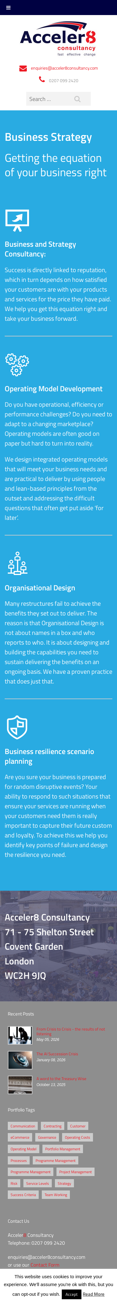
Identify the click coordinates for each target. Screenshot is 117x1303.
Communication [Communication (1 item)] (23, 1125)
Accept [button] (72, 1294)
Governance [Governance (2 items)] (47, 1137)
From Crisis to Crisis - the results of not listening (71, 1031)
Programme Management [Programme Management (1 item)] (31, 1171)
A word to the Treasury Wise (61, 1078)
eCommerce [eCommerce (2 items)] (20, 1137)
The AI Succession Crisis (57, 1054)
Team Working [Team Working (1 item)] (56, 1194)
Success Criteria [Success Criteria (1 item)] (23, 1194)
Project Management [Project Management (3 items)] (75, 1171)
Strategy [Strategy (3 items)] (64, 1183)
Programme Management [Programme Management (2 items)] (56, 1160)
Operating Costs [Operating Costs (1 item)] (77, 1137)
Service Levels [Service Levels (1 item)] (37, 1183)
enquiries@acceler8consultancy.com (64, 68)
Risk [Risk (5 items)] (14, 1183)
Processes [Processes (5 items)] (19, 1160)
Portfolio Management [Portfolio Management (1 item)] (62, 1148)
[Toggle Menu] (8, 7)
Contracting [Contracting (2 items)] (52, 1125)
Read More (94, 1293)
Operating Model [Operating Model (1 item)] (24, 1148)
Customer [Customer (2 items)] (77, 1125)
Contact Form (45, 1264)
